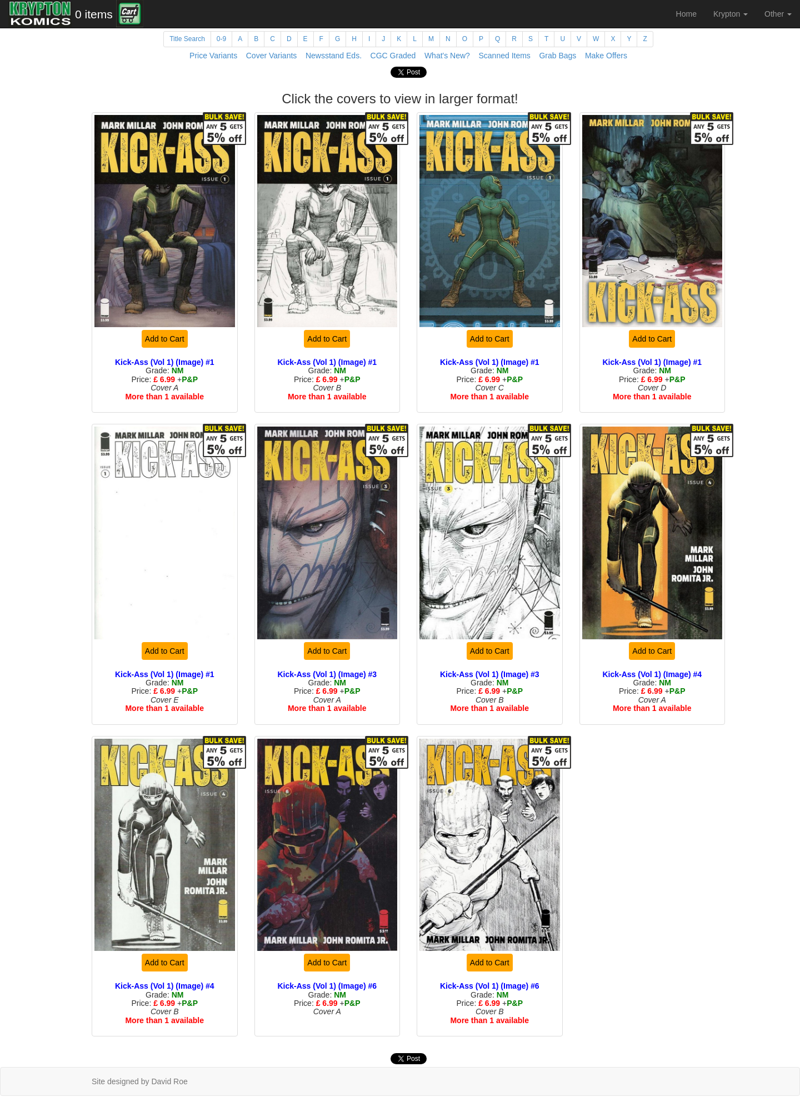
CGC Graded (393, 55)
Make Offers (606, 55)
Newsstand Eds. (334, 55)
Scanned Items (504, 55)
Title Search (187, 39)
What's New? (447, 55)
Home (686, 13)
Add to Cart (164, 338)
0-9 (221, 39)
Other (778, 13)
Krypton (730, 13)
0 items (94, 14)
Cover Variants (271, 55)
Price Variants (213, 55)
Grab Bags (557, 55)
